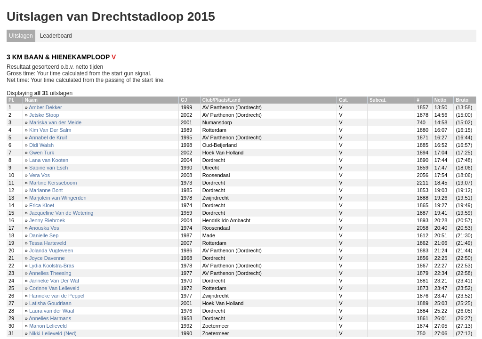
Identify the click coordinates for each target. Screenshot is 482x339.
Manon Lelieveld (48, 326)
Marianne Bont (46, 190)
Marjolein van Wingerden (58, 198)
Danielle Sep (43, 235)
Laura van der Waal (51, 311)
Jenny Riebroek (47, 220)
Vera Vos (39, 175)
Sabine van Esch (48, 167)
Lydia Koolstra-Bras (51, 265)
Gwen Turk (41, 152)
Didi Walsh (41, 145)
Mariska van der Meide (55, 122)
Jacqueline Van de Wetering (61, 213)
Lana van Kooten (48, 160)
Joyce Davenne (47, 258)
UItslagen (21, 35)
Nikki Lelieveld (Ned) (53, 333)
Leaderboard (56, 35)
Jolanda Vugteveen (51, 250)
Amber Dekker (45, 107)
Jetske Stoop (44, 115)
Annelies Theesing (50, 273)
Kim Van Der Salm (50, 130)
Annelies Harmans (50, 318)
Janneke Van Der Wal (54, 280)
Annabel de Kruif (48, 137)
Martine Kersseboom (53, 183)
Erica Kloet (41, 205)
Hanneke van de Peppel (56, 296)
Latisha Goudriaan (50, 303)
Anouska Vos (44, 228)
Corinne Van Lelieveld (54, 288)
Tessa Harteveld (47, 243)
